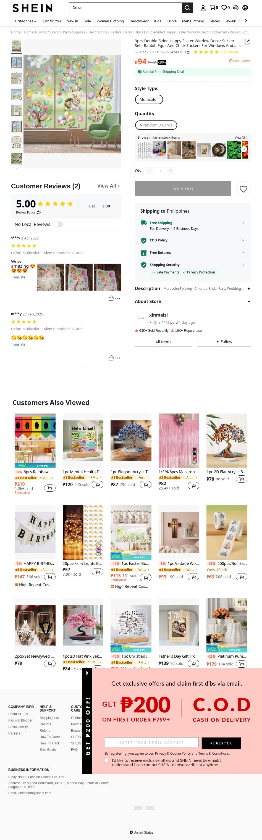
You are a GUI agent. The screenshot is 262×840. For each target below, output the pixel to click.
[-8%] (163, 563)
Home (15, 32)
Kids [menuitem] (157, 21)
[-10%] (115, 563)
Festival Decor (122, 32)
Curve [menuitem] (172, 21)
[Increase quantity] (170, 170)
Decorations (97, 32)
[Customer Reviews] (66, 186)
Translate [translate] (18, 277)
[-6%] (19, 472)
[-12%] (115, 656)
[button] (125, 7)
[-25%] (211, 563)
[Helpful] (111, 298)
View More (130, 691)
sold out (183, 188)
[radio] (149, 99)
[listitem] (144, 150)
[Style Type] (148, 88)
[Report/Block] (117, 298)
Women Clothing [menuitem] (110, 21)
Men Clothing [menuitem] (193, 21)
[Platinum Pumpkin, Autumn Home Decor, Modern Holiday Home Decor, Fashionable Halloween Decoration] (226, 625)
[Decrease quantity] (149, 170)
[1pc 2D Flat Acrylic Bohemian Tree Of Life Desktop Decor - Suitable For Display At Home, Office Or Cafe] (226, 441)
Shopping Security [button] (165, 265)
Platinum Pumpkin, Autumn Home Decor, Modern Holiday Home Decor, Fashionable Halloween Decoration (226, 656)
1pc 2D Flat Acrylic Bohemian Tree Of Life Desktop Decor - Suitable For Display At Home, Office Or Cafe (226, 472)
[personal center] (203, 7)
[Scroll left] (239, 20)
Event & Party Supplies (67, 32)
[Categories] (26, 20)
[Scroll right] (246, 20)
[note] (35, 465)
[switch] (58, 224)
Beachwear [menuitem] (139, 21)
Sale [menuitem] (87, 21)
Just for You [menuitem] (52, 21)
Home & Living (35, 32)
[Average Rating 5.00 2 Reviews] (215, 52)
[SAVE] (243, 188)
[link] (213, 7)
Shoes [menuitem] (215, 21)
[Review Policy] (28, 212)
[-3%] (19, 563)
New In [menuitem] (72, 21)
